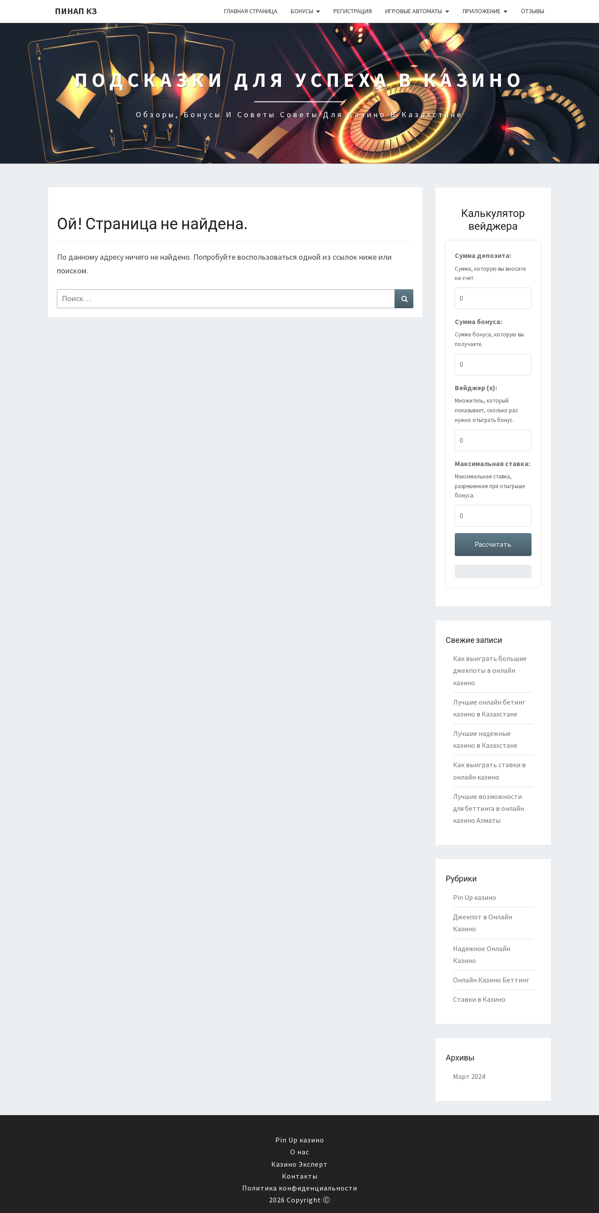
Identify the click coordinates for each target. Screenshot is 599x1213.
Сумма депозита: (483, 255)
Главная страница (250, 11)
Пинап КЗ (76, 10)
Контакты (300, 1176)
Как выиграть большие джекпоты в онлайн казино (490, 670)
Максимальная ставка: (492, 463)
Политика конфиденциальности (299, 1187)
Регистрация (352, 11)
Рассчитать (493, 544)
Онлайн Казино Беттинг (491, 979)
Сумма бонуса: (478, 321)
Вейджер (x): (476, 387)
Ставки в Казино (479, 999)
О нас (299, 1151)
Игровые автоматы (413, 11)
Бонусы (302, 11)
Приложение (482, 11)
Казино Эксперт (299, 1164)
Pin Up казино (474, 897)
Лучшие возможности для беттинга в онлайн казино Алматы (488, 808)
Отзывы (532, 11)
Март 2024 (469, 1076)
